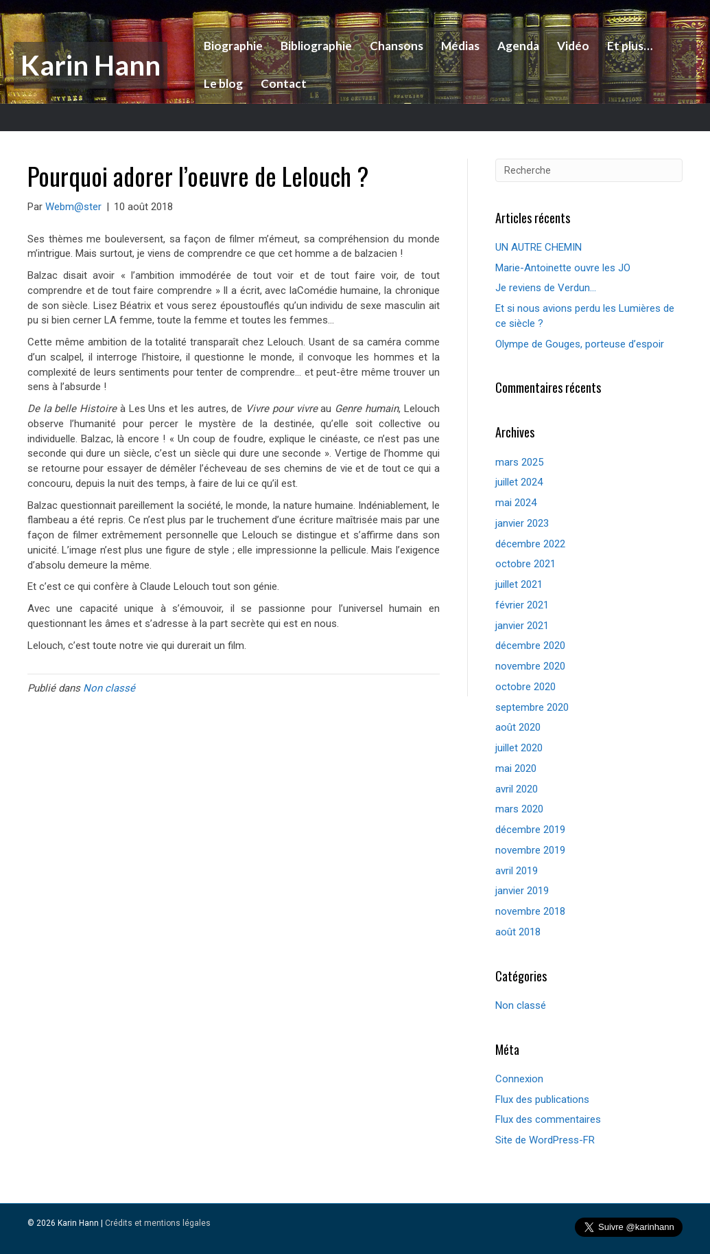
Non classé (109, 688)
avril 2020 (516, 789)
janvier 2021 (522, 625)
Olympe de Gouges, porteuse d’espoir (579, 344)
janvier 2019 (522, 891)
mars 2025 (519, 462)
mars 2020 (519, 809)
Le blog (221, 83)
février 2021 (522, 605)
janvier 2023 (522, 523)
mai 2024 (515, 503)
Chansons (394, 45)
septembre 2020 (532, 707)
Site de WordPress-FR (545, 1140)
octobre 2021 (525, 564)
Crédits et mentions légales (158, 1223)
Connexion (519, 1079)
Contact (282, 83)
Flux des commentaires (548, 1119)
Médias (458, 45)
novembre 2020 (530, 666)
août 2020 (518, 727)
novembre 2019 (530, 850)
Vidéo (571, 45)
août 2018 (518, 932)
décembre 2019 (530, 829)
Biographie (231, 45)
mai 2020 (515, 768)
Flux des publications (542, 1099)
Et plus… (627, 45)
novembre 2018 (530, 911)
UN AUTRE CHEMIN (538, 247)
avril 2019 (516, 871)
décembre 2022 (530, 544)
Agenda (516, 45)
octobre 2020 (525, 687)
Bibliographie (314, 45)
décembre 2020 (530, 645)
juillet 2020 (519, 748)
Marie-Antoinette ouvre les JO (562, 268)
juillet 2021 (519, 584)
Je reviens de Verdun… (545, 288)
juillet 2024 (519, 482)
